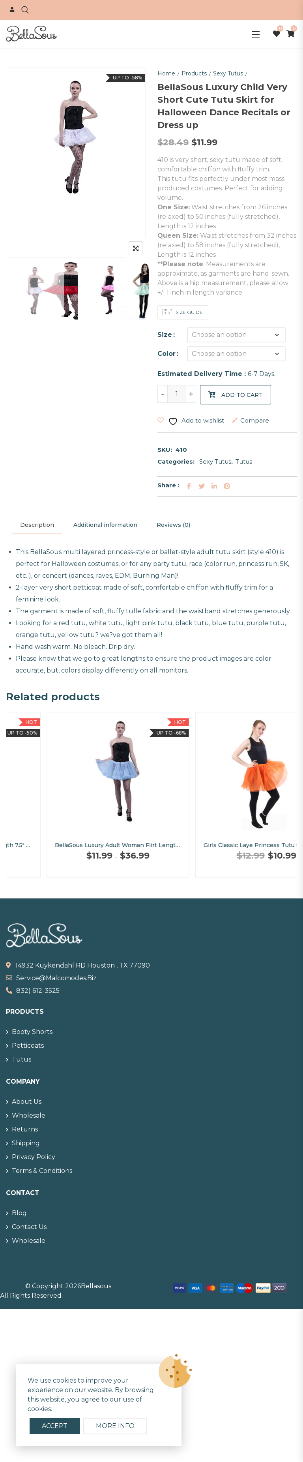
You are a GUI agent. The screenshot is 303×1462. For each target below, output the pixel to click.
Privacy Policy (33, 1157)
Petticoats (28, 1045)
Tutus (244, 461)
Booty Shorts (32, 1031)
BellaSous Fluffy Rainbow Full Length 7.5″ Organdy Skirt (78, 845)
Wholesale (28, 1115)
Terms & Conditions (42, 1170)
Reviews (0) (173, 524)
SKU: (164, 449)
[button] (256, 34)
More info (115, 1426)
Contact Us (29, 1227)
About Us (26, 1101)
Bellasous (96, 1286)
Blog (19, 1213)
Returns (25, 1129)
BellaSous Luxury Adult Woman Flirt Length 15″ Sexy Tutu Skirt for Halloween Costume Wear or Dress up (226, 845)
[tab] (37, 525)
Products (194, 73)
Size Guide (188, 312)
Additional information (105, 524)
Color (166, 353)
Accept (54, 1426)
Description (37, 524)
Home (166, 73)
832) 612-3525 (38, 990)
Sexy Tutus (228, 73)
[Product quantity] (177, 394)
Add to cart (242, 394)
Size (164, 334)
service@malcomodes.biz (56, 978)
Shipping (26, 1143)
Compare (254, 420)
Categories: (176, 461)
